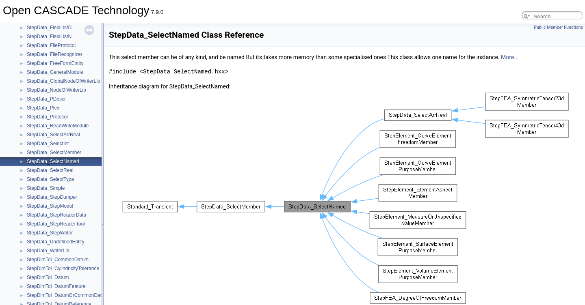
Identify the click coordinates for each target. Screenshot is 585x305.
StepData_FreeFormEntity (55, 63)
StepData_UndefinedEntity (55, 242)
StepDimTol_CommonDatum (58, 259)
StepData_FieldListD (49, 27)
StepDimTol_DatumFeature (56, 286)
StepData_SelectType (50, 179)
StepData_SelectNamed (53, 161)
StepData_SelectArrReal (53, 134)
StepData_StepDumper (52, 197)
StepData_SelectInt (48, 143)
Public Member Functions (558, 27)
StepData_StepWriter (50, 233)
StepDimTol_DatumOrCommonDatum (67, 295)
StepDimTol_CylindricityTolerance (63, 268)
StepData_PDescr (46, 99)
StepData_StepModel (50, 206)
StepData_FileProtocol (51, 45)
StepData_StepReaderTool (56, 224)
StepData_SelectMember (54, 152)
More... (509, 57)
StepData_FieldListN (49, 36)
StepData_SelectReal (50, 170)
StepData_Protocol (47, 117)
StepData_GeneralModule (55, 72)
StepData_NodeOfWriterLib (56, 90)
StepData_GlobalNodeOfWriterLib (63, 81)
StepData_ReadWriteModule (58, 126)
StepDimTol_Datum (48, 277)
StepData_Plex (43, 108)
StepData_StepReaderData (56, 215)
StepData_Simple (46, 188)
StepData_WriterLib (48, 250)
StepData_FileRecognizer (54, 54)
